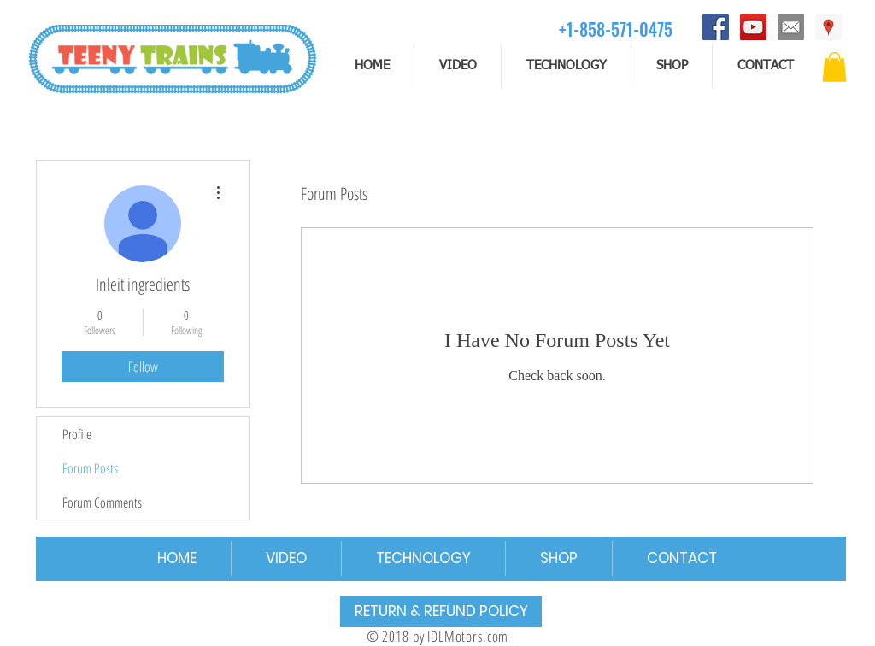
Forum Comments (102, 502)
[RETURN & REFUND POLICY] (441, 611)
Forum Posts (90, 468)
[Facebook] (715, 27)
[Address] (828, 27)
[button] (834, 67)
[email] (791, 27)
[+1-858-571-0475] (616, 29)
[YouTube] (753, 27)
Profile (76, 434)
